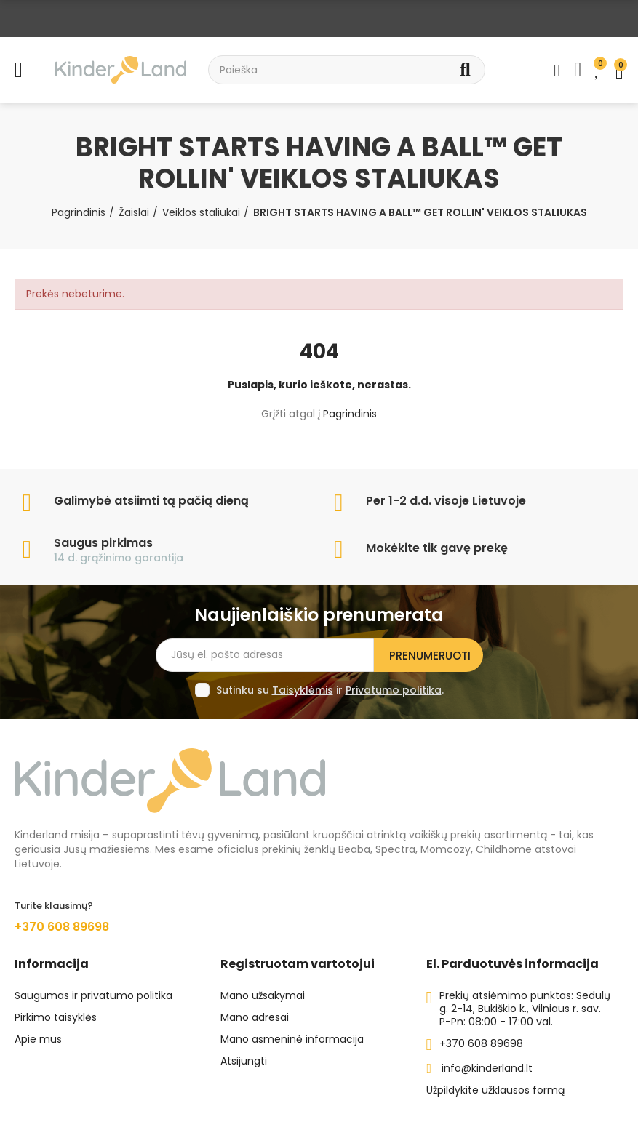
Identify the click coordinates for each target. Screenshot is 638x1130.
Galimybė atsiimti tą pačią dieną (151, 500)
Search (465, 69)
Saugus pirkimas (103, 542)
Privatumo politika (394, 690)
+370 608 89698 (62, 926)
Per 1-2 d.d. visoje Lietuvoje (446, 500)
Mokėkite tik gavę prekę (437, 548)
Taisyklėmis (302, 690)
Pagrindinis (350, 413)
